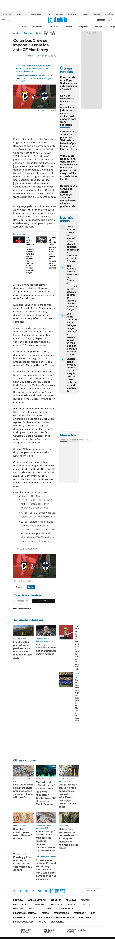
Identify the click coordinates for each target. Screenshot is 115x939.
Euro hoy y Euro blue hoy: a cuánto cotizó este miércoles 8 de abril (22, 863)
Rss (93, 913)
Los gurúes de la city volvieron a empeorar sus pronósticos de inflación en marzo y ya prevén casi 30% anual (68, 795)
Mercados (40, 904)
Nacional (18, 908)
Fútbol (39, 33)
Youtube (39, 891)
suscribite (101, 20)
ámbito (16, 33)
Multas (42, 922)
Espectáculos (61, 913)
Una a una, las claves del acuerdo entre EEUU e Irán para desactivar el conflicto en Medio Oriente (72, 244)
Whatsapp (46, 891)
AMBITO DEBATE (76, 931)
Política (68, 26)
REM (49, 14)
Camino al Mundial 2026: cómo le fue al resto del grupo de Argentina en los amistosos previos (54, 252)
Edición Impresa (65, 908)
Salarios (97, 14)
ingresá (109, 20)
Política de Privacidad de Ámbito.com (53, 917)
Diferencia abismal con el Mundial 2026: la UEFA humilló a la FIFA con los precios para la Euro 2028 (35, 78)
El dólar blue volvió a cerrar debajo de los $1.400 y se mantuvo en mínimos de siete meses (68, 838)
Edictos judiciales (23, 922)
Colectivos (59, 14)
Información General (25, 913)
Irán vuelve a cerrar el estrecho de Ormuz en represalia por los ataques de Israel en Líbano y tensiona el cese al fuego (72, 287)
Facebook (20, 891)
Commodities (78, 440)
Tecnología (80, 913)
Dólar (23, 26)
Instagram (26, 891)
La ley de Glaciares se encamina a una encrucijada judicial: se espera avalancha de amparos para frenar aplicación (68, 110)
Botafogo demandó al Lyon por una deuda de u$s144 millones (46, 649)
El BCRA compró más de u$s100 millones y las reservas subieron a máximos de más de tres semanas (45, 841)
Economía (37, 26)
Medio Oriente (73, 14)
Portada (18, 900)
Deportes (28, 33)
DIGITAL (26, 931)
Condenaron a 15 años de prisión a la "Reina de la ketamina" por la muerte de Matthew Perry (68, 140)
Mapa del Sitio (21, 917)
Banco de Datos (21, 904)
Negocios (83, 26)
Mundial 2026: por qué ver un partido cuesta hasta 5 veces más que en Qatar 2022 (23, 649)
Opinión (98, 26)
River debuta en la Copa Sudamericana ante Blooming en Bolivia (68, 83)
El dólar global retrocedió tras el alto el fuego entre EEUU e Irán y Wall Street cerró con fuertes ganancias (46, 869)
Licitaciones (57, 922)
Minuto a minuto (44, 779)
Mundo (32, 908)
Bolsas (70, 440)
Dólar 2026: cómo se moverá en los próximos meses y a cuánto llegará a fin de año (23, 791)
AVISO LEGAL (85, 917)
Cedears (87, 440)
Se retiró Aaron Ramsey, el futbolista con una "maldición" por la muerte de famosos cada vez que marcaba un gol (31, 255)
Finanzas (54, 26)
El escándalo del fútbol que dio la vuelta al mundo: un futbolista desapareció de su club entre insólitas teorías (35, 69)
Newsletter (109, 26)
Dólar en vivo (22, 14)
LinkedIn (33, 891)
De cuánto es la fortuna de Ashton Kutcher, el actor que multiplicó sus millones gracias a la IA (69, 196)
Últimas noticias (37, 900)
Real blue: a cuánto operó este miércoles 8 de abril (22, 833)
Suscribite (43, 601)
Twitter (14, 891)
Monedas (63, 440)
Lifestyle (85, 904)
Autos (45, 913)
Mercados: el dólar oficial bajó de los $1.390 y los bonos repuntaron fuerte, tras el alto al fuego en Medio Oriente (46, 793)
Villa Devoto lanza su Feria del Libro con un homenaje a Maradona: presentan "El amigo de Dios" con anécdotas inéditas (69, 167)
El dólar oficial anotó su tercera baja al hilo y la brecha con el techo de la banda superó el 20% (71, 374)
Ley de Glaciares (37, 14)
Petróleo (86, 14)
